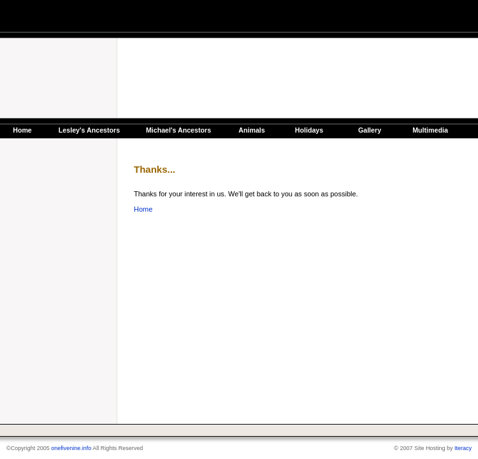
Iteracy (463, 448)
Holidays (309, 130)
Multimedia (430, 130)
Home (22, 130)
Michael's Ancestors (178, 130)
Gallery (369, 130)
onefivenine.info (71, 448)
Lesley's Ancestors (89, 130)
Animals (251, 130)
